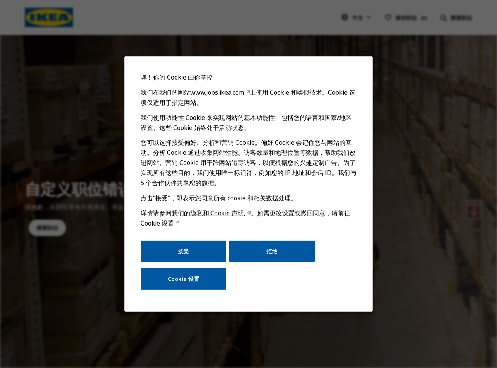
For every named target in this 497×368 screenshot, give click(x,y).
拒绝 (270, 263)
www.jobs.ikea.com (219, 115)
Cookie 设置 (163, 237)
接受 (187, 263)
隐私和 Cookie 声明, (220, 228)
